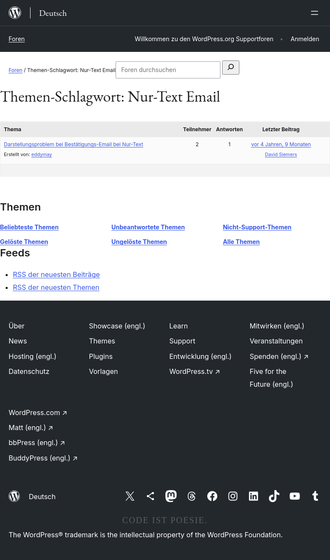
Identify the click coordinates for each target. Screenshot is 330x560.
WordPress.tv (194, 371)
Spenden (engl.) (279, 356)
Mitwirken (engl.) (277, 326)
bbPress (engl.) (37, 442)
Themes (102, 341)
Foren (17, 38)
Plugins (101, 356)
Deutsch (42, 496)
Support (182, 341)
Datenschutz (29, 371)
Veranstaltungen (276, 341)
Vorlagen (103, 371)
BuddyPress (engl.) (43, 458)
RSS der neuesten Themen (56, 287)
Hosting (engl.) (32, 356)
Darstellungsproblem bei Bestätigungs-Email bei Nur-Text (73, 144)
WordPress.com (38, 412)
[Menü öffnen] (316, 13)
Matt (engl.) (31, 427)
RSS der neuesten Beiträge (56, 274)
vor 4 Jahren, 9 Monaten (281, 144)
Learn (178, 326)
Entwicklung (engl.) (200, 356)
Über (16, 326)
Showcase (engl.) (117, 326)
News (18, 341)
